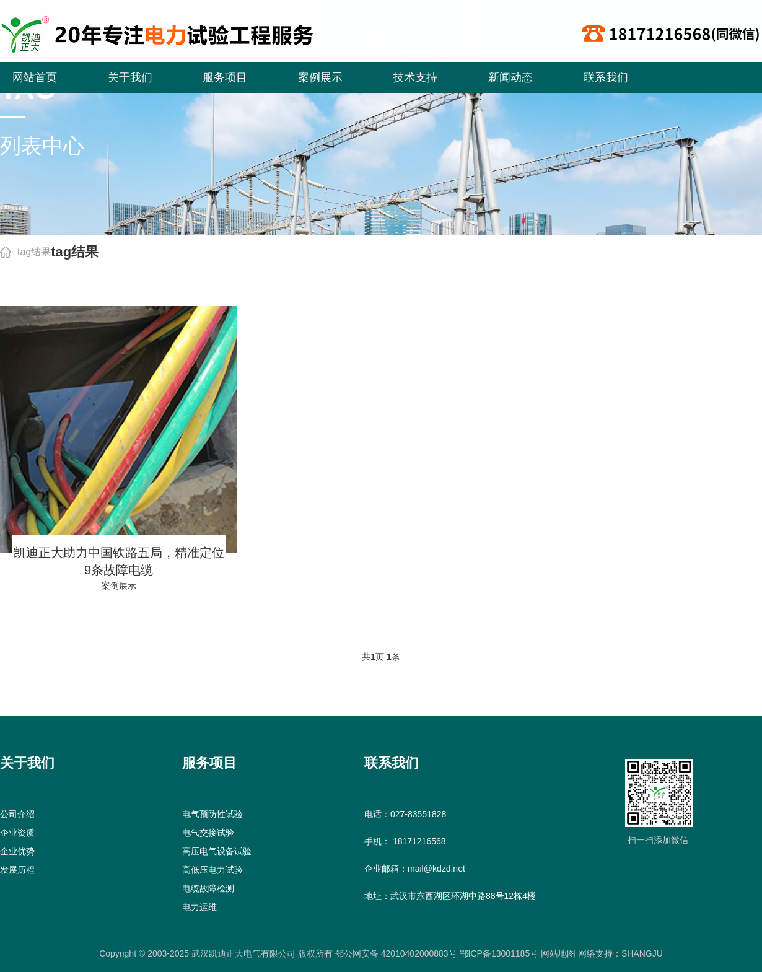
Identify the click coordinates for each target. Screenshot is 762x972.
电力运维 (199, 907)
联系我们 (606, 77)
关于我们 (130, 77)
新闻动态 (510, 77)
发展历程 (17, 870)
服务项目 (225, 77)
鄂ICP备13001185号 (499, 953)
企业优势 (17, 851)
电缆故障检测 (208, 888)
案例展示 (320, 77)
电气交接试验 (208, 833)
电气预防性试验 (212, 814)
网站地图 (557, 953)
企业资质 (17, 833)
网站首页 (34, 77)
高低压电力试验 (212, 870)
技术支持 (415, 77)
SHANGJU (642, 953)
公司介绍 (17, 814)
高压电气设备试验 (217, 851)
